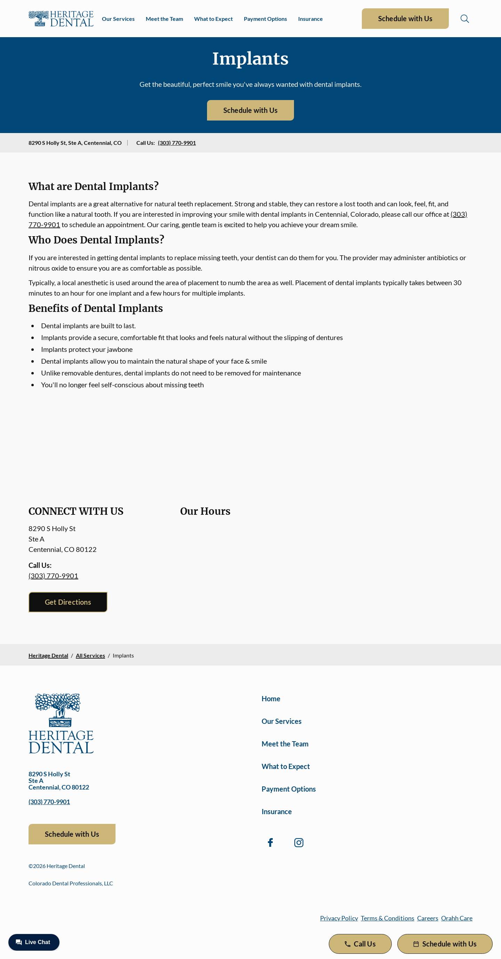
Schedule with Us (405, 18)
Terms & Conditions (387, 918)
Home (271, 698)
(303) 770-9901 (177, 142)
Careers (427, 918)
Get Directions (68, 602)
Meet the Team (164, 18)
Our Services (118, 18)
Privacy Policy (339, 918)
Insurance (310, 18)
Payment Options (265, 18)
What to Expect (213, 18)
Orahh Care (456, 918)
